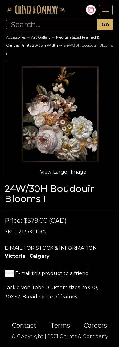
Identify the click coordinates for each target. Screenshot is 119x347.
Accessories (16, 37)
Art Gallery (41, 37)
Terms (60, 325)
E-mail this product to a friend (52, 273)
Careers (95, 325)
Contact (24, 325)
